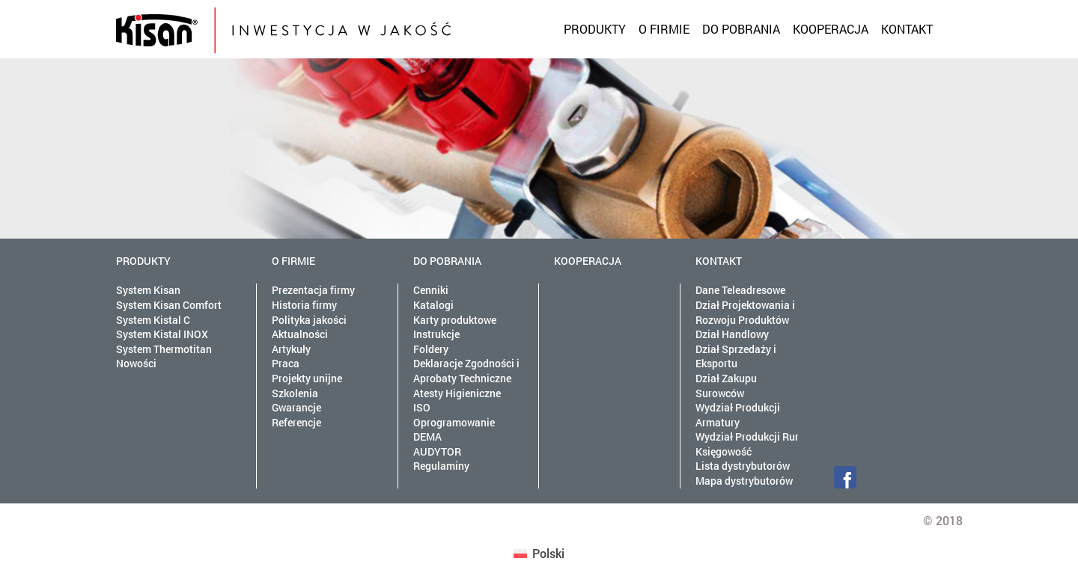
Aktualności (300, 334)
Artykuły (291, 349)
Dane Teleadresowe (740, 290)
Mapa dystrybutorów (744, 481)
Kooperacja (830, 29)
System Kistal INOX (162, 334)
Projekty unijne (307, 378)
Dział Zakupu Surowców (726, 385)
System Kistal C (153, 320)
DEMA (427, 436)
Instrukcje (436, 334)
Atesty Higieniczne (457, 393)
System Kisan (148, 290)
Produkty (595, 29)
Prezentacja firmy (313, 290)
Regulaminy (441, 466)
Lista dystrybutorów (742, 466)
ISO (421, 407)
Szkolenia (295, 393)
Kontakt (907, 29)
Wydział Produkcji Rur (747, 436)
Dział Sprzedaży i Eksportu (735, 356)
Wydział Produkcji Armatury (737, 414)
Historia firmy (304, 305)
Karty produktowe (454, 320)
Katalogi (433, 305)
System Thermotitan (164, 349)
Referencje (296, 422)
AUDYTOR (437, 451)
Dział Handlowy (732, 334)
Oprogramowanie (454, 422)
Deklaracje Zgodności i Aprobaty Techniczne (466, 370)
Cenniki (430, 290)
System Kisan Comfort (169, 305)
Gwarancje (296, 407)
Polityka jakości (309, 320)
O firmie (664, 29)
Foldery (430, 349)
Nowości (136, 363)
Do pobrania (741, 29)
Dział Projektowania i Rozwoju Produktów (745, 312)
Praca (285, 363)
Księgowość (723, 451)
